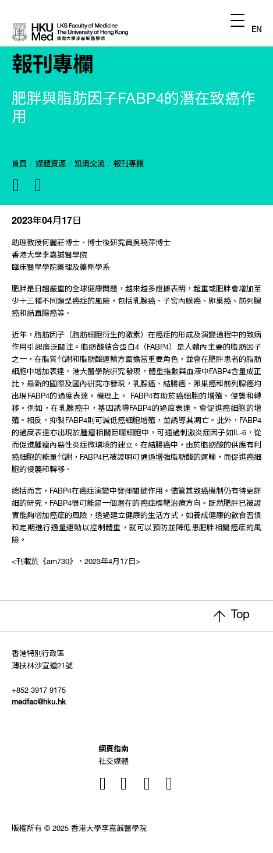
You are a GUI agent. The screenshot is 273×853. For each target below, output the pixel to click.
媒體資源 (51, 164)
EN (256, 30)
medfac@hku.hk (39, 703)
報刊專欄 (129, 164)
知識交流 (90, 164)
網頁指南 (113, 750)
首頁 (19, 164)
